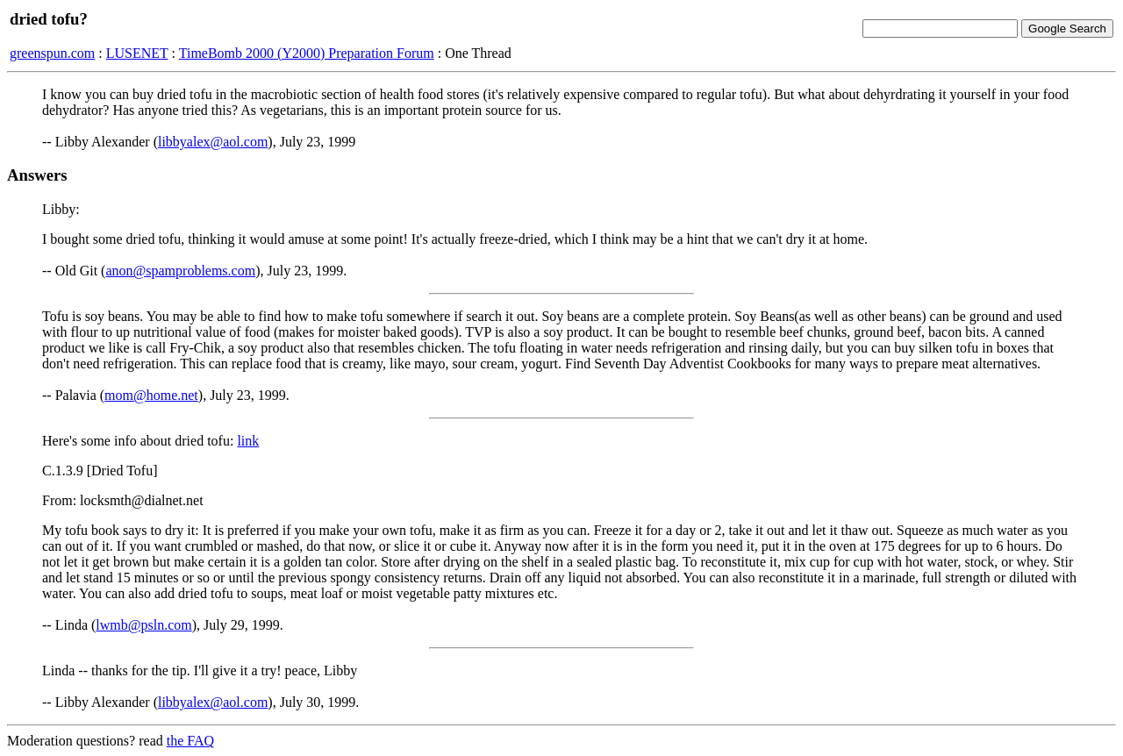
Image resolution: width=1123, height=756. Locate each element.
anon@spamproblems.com (180, 270)
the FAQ (190, 740)
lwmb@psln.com (143, 624)
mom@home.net (151, 395)
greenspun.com (52, 53)
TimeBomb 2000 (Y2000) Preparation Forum (306, 53)
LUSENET (137, 53)
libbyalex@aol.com (213, 141)
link (248, 440)
